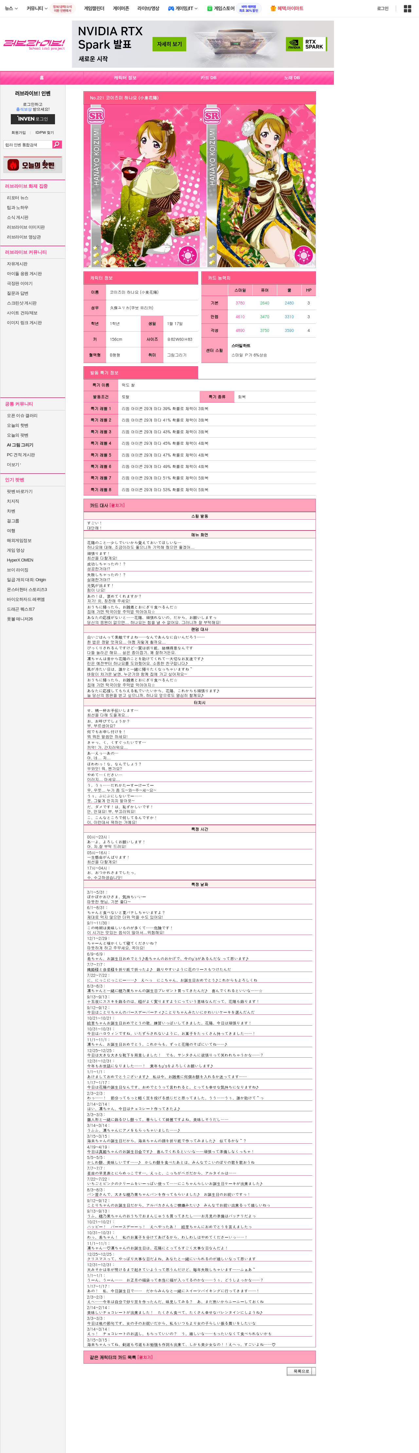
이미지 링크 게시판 (24, 322)
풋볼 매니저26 (20, 619)
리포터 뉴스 (17, 198)
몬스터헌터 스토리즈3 (27, 589)
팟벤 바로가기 (19, 491)
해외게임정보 (19, 540)
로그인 (382, 8)
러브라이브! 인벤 (32, 93)
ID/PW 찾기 (45, 132)
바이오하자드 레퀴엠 (26, 599)
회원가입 (18, 132)
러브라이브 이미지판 (26, 227)
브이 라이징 (17, 570)
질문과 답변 (17, 293)
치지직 (13, 501)
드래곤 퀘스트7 (21, 609)
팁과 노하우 (17, 207)
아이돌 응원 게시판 (24, 273)
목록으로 (301, 1371)
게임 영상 (15, 550)
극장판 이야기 (19, 283)
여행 (11, 530)
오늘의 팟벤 (17, 435)
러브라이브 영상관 (24, 237)
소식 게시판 (17, 217)
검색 (57, 144)
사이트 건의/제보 (22, 313)
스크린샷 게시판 (22, 303)
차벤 (11, 511)
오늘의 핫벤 (17, 425)
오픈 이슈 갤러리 (22, 415)
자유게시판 (17, 264)
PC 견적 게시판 (21, 455)
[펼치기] (117, 505)
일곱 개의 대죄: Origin (26, 580)
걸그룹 (13, 521)
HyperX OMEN (20, 560)
